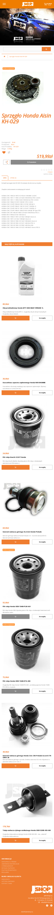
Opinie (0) (13, 178)
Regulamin (5, 872)
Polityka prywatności (9, 870)
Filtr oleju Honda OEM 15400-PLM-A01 (17, 606)
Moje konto (6, 879)
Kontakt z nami (7, 883)
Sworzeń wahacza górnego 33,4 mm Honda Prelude (22, 532)
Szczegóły (42, 318)
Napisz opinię (48, 174)
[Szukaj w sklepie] (22, 49)
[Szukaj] (46, 49)
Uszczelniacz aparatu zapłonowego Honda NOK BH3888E (24, 383)
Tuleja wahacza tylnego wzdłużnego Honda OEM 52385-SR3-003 (27, 830)
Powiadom (31, 162)
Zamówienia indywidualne (10, 864)
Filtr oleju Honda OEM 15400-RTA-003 (16, 681)
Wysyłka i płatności (8, 868)
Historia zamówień (8, 881)
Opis (4, 178)
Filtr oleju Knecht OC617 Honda (14, 457)
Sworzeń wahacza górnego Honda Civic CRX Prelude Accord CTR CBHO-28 (27, 756)
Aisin (12, 144)
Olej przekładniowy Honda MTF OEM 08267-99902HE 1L (23, 308)
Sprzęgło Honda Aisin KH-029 (18, 56)
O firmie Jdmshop (7, 866)
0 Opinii (50, 172)
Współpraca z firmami (9, 862)
